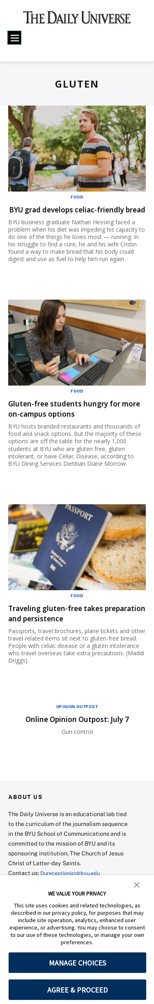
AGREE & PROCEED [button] (77, 990)
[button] (137, 884)
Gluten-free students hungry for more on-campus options (74, 418)
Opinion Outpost (77, 716)
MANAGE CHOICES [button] (77, 963)
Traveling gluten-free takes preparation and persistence (66, 623)
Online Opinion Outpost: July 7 (77, 729)
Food (77, 196)
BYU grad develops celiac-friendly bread (77, 214)
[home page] (77, 20)
